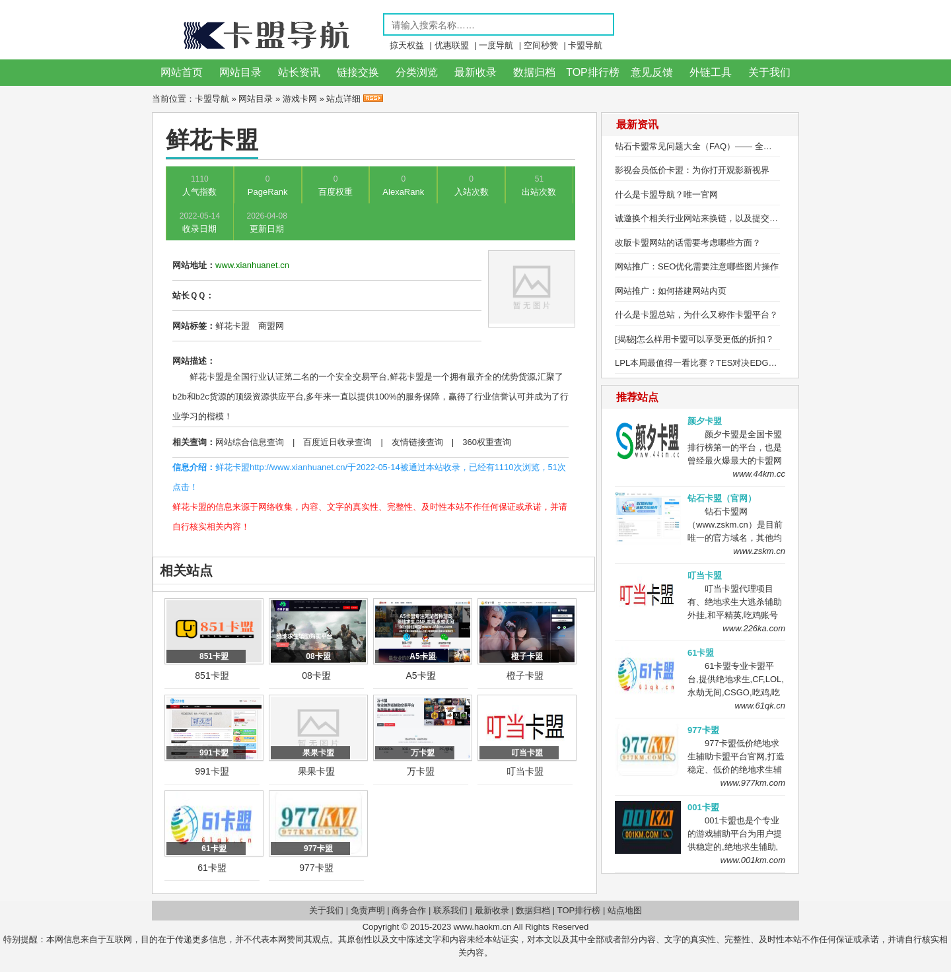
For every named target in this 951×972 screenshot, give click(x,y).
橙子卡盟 (525, 675)
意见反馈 (652, 72)
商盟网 (271, 326)
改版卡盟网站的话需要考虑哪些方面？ (688, 243)
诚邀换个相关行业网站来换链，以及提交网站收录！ (713, 218)
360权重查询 (486, 442)
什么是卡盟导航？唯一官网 (666, 194)
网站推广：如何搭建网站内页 (670, 291)
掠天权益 (407, 45)
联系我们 (450, 910)
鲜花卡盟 (232, 326)
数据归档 (534, 72)
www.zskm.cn (759, 551)
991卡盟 (212, 771)
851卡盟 (212, 675)
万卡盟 (421, 771)
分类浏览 (417, 72)
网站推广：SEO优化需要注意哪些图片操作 (697, 266)
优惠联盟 (452, 45)
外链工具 (710, 72)
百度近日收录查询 (337, 442)
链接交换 (358, 72)
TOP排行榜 (592, 72)
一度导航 (496, 45)
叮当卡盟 (525, 771)
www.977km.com (753, 783)
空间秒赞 (541, 45)
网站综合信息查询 (249, 442)
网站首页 (181, 72)
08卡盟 (316, 675)
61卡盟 (212, 867)
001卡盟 (703, 807)
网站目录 (240, 72)
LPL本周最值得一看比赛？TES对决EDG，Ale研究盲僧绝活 (728, 363)
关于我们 (769, 72)
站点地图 (625, 910)
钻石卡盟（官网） (721, 498)
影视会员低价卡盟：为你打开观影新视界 (692, 170)
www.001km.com (753, 860)
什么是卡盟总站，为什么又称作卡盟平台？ (696, 315)
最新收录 (475, 72)
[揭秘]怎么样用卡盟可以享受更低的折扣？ (694, 339)
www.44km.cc (759, 474)
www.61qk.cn (759, 706)
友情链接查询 (417, 442)
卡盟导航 (585, 45)
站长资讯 (299, 72)
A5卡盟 (420, 675)
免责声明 (368, 910)
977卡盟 (316, 867)
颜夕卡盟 (704, 421)
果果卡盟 (316, 771)
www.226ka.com (753, 628)
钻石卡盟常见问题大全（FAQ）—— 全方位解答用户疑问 (723, 146)
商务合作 (409, 910)
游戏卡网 (300, 99)
